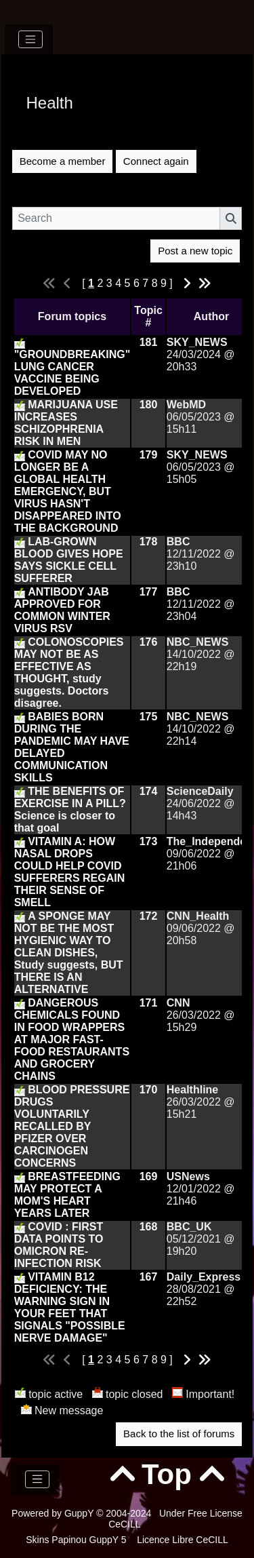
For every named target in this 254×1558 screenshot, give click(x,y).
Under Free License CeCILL (175, 1519)
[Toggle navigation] (30, 39)
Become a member (63, 161)
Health (49, 103)
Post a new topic (195, 250)
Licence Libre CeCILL (181, 1539)
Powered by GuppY (54, 1513)
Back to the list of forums (178, 1433)
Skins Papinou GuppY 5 (78, 1539)
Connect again (156, 161)
